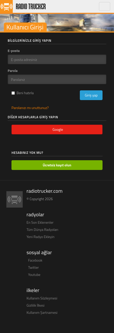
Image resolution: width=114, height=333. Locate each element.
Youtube (34, 274)
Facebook (35, 260)
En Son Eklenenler (40, 222)
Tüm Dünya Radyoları (42, 229)
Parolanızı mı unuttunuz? (30, 107)
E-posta (14, 50)
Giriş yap (91, 95)
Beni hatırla (22, 92)
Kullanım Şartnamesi (42, 312)
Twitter (33, 267)
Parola (13, 70)
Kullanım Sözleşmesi (42, 298)
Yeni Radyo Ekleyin (40, 236)
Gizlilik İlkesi (35, 305)
